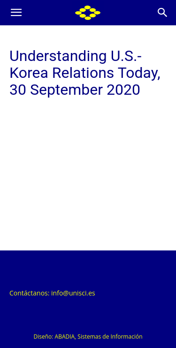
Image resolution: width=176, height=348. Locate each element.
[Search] (163, 12)
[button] (16, 12)
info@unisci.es (73, 292)
